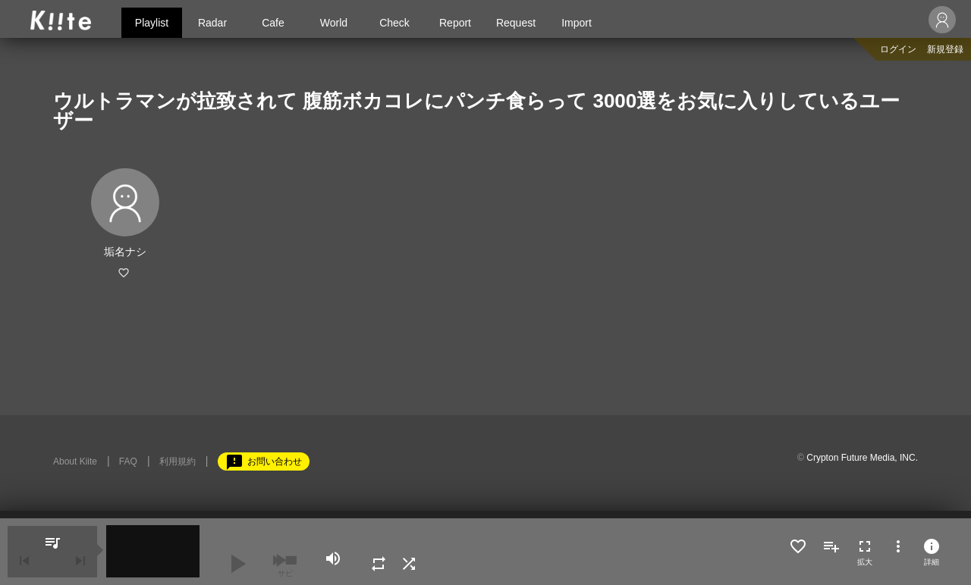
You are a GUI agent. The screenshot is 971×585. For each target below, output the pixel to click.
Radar (212, 23)
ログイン (898, 49)
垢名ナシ (125, 252)
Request (516, 23)
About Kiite (75, 461)
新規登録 (945, 49)
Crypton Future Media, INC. (862, 457)
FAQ (128, 461)
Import (576, 23)
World (333, 23)
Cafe (273, 23)
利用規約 (177, 461)
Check (394, 23)
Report (455, 23)
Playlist (151, 23)
